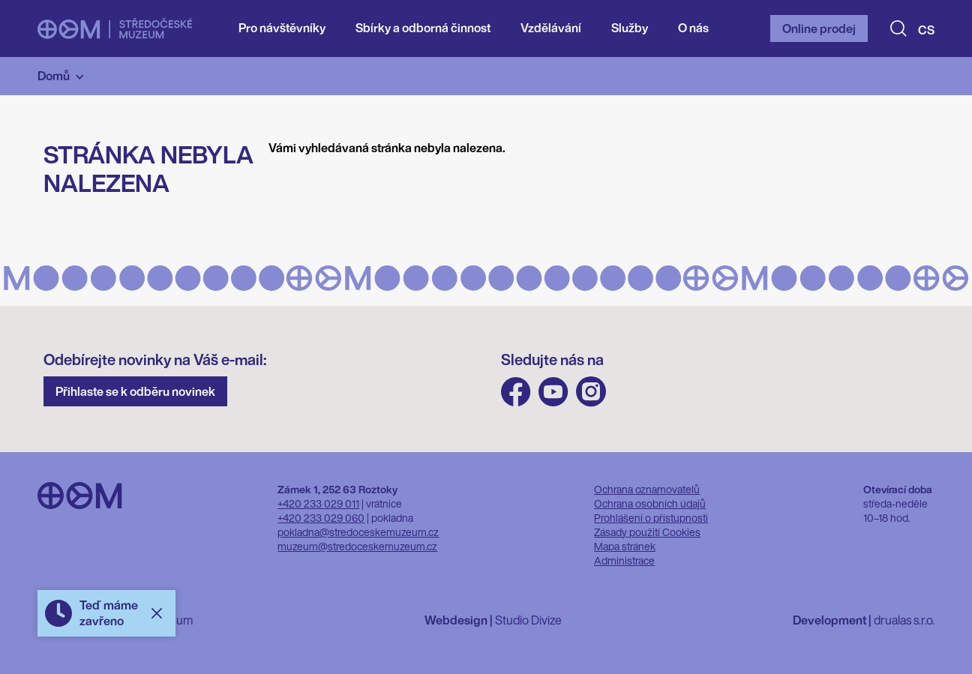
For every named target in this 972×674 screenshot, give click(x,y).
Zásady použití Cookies (647, 532)
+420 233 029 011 (318, 503)
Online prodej (819, 28)
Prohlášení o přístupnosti (651, 518)
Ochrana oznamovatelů (647, 489)
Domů (54, 76)
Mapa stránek (625, 546)
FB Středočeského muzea (516, 391)
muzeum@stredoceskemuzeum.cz (357, 546)
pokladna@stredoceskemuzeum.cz (358, 532)
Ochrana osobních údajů (650, 503)
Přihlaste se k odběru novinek (135, 391)
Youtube (553, 391)
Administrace (624, 560)
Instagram (591, 391)
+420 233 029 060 (321, 518)
